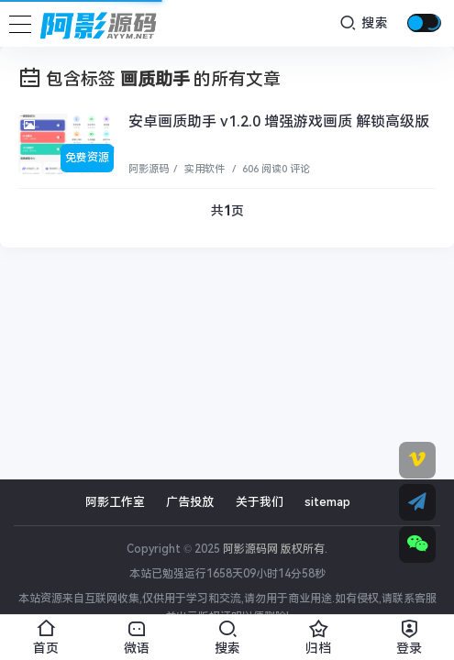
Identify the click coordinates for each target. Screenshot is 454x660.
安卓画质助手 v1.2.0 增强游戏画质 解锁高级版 (278, 121)
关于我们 (259, 502)
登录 (408, 634)
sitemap (327, 502)
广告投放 (190, 502)
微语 (136, 634)
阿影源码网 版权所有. (275, 549)
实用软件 (203, 169)
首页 (45, 634)
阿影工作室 (115, 502)
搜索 (364, 22)
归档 (317, 634)
